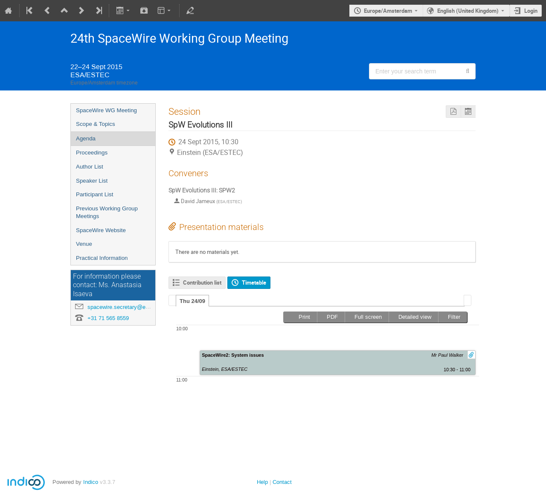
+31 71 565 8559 (108, 318)
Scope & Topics (95, 124)
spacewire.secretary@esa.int (123, 307)
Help (262, 482)
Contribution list (202, 282)
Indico (90, 482)
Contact (282, 482)
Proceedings (91, 152)
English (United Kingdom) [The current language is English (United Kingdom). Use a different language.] (468, 11)
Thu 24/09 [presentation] (192, 301)
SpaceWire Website (101, 230)
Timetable (254, 282)
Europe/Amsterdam (388, 11)
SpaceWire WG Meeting (106, 110)
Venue (84, 244)
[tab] (192, 301)
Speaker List (91, 181)
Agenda (86, 138)
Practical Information (102, 258)
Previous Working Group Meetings (107, 212)
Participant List (94, 194)
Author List (89, 166)
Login (530, 11)
